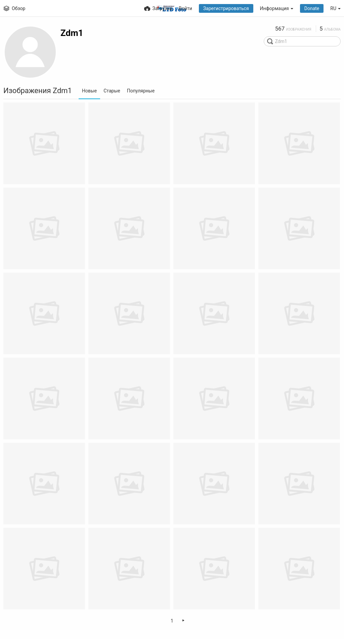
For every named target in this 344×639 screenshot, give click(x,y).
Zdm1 (71, 33)
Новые (89, 90)
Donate (311, 8)
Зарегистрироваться (226, 8)
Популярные (141, 90)
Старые (111, 90)
